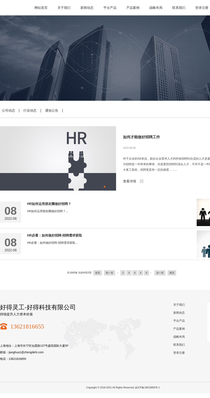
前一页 (109, 272)
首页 (97, 272)
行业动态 (30, 110)
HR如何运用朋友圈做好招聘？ (49, 204)
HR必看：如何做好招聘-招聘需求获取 (54, 235)
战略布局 (155, 7)
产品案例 (132, 7)
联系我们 (178, 7)
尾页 (171, 272)
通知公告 (51, 110)
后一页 (160, 272)
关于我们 (64, 7)
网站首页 (41, 7)
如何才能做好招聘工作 (141, 137)
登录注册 (179, 352)
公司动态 (8, 110)
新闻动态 (87, 7)
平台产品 (109, 7)
